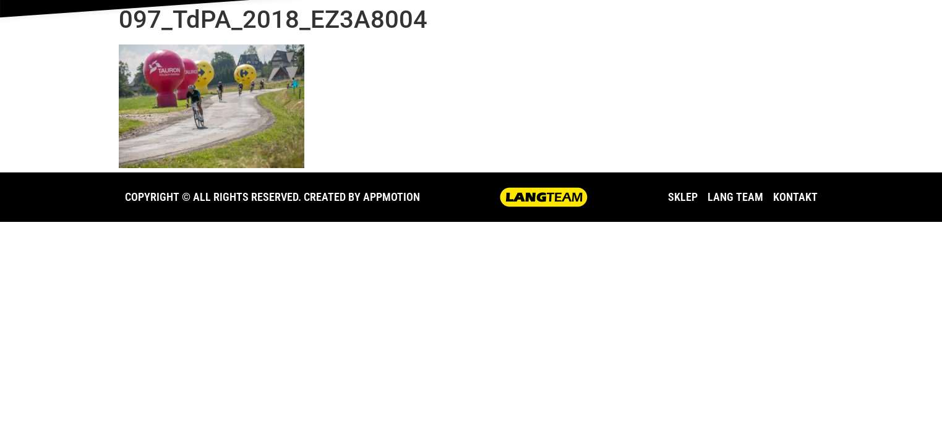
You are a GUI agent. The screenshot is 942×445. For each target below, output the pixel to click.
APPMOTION (391, 196)
